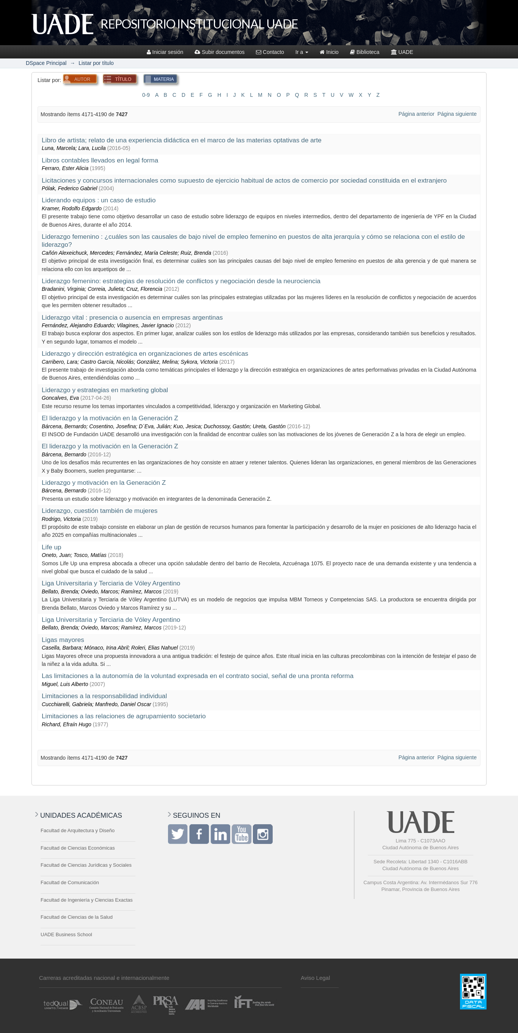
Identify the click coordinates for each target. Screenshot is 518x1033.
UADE (402, 52)
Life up (51, 547)
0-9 (146, 95)
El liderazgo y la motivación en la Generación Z (110, 418)
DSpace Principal (46, 63)
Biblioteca (365, 52)
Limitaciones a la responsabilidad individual (104, 696)
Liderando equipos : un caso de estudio (99, 200)
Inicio (329, 52)
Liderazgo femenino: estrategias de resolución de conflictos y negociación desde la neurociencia (181, 281)
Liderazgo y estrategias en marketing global (105, 390)
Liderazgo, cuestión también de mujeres (99, 510)
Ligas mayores (63, 639)
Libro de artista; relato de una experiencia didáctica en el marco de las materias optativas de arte (182, 140)
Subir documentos (220, 52)
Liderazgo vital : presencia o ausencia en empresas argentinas (132, 317)
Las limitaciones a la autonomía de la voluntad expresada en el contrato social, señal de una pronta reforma (197, 676)
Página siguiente (457, 114)
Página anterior (417, 114)
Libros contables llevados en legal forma (100, 160)
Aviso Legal (315, 978)
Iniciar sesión (165, 52)
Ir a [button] (301, 52)
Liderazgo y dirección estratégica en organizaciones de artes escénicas (145, 353)
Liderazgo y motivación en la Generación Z (104, 482)
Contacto (270, 52)
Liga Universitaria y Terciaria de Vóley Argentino (111, 583)
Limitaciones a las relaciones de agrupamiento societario (124, 716)
